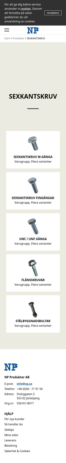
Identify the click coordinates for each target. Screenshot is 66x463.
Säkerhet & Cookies (17, 451)
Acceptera (53, 12)
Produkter (18, 38)
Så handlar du (13, 424)
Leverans (10, 440)
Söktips (9, 430)
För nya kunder (14, 419)
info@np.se (24, 384)
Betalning (10, 446)
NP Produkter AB (16, 377)
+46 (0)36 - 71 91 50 (30, 389)
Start (7, 38)
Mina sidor (11, 435)
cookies (26, 9)
